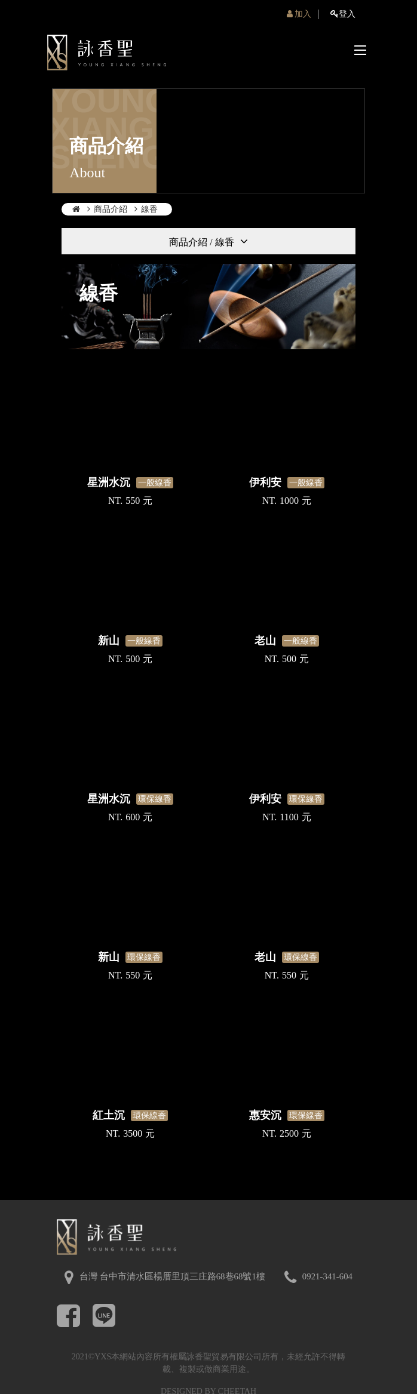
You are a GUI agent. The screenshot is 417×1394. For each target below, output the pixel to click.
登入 (342, 14)
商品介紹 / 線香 (201, 242)
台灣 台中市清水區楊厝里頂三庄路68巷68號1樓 (172, 1276)
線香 (149, 209)
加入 (299, 14)
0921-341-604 (327, 1276)
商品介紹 (110, 209)
